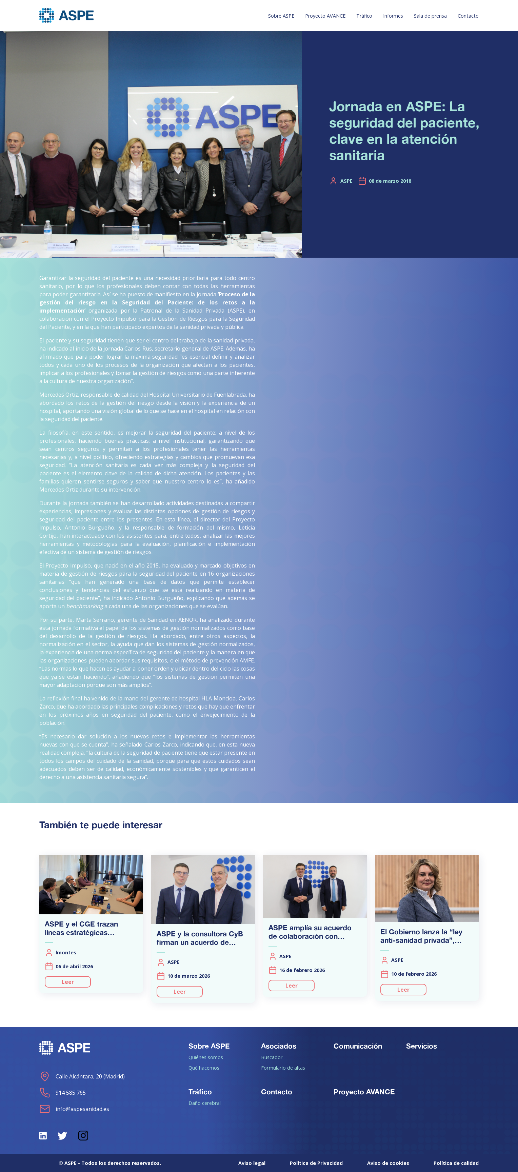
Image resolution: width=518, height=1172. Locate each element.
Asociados (278, 1045)
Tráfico (364, 16)
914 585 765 (62, 1092)
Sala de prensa (430, 16)
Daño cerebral (204, 1102)
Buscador (272, 1057)
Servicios (421, 1045)
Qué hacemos (203, 1067)
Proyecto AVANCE (325, 16)
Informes (393, 16)
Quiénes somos (205, 1057)
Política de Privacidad (316, 1163)
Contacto (468, 16)
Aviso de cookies (388, 1163)
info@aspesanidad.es (74, 1109)
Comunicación (358, 1045)
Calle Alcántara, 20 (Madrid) (82, 1076)
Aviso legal (251, 1163)
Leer (68, 982)
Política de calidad (456, 1163)
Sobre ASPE (281, 16)
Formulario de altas (283, 1067)
